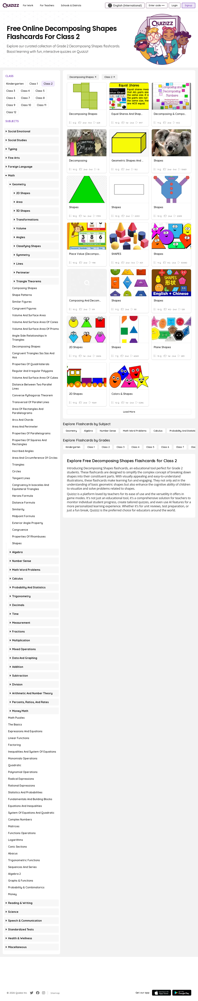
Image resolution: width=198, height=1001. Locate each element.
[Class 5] (150, 447)
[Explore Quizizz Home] (11, 5)
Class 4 (25, 90)
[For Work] (28, 5)
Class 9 (10, 105)
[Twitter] (31, 993)
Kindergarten (15, 83)
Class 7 (25, 98)
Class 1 (33, 83)
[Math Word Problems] (134, 430)
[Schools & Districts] (71, 5)
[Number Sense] (108, 430)
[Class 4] (135, 447)
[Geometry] (71, 430)
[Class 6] (165, 447)
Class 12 (11, 112)
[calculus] (158, 430)
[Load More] (129, 411)
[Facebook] (37, 993)
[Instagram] (43, 993)
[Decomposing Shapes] (83, 77)
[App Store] (161, 993)
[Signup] (188, 5)
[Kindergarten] (73, 447)
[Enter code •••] (156, 5)
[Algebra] (88, 430)
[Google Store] (181, 993)
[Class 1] (90, 447)
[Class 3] (120, 447)
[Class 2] (110, 77)
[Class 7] (180, 447)
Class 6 (10, 98)
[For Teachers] (47, 5)
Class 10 (26, 105)
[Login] (174, 5)
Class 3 (10, 90)
